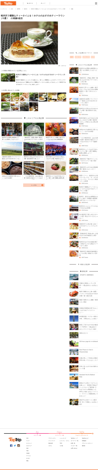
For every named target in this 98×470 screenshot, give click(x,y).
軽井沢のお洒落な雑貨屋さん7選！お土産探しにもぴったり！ (88, 70)
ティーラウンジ (86, 57)
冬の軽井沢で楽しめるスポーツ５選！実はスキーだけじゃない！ (88, 216)
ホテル (50, 445)
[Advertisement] (20, 32)
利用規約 (84, 440)
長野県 (18, 9)
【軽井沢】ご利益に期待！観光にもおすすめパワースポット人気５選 (88, 79)
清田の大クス (83, 333)
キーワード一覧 (74, 440)
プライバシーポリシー (87, 443)
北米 (27, 448)
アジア (27, 440)
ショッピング (63, 438)
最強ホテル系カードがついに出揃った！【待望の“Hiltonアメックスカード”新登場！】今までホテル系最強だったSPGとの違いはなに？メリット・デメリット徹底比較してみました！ (88, 389)
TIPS (61, 443)
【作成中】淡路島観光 (86, 275)
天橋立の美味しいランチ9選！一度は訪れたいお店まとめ (88, 285)
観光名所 (51, 443)
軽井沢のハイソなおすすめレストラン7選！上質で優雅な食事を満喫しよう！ (88, 151)
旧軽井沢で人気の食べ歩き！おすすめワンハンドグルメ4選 (88, 226)
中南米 (27, 453)
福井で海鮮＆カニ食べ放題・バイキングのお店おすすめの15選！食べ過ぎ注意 (88, 294)
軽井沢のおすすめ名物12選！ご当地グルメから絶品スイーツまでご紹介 (88, 243)
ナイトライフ (52, 440)
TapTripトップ (74, 438)
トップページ (3, 9)
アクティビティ (52, 438)
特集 (27, 460)
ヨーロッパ (29, 443)
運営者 (83, 445)
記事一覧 (30, 3)
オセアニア (29, 445)
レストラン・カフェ (64, 440)
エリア (43, 3)
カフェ (92, 57)
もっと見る (34, 185)
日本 (12, 9)
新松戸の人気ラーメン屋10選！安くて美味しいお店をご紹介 (88, 402)
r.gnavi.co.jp (63, 65)
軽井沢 (25, 9)
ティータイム (78, 57)
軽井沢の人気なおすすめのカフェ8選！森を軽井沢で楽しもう (88, 110)
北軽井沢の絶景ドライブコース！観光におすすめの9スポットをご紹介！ (88, 100)
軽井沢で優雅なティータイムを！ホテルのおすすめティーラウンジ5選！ (49, 9)
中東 (27, 450)
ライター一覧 (74, 445)
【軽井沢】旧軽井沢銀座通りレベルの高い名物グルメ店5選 (88, 253)
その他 (61, 445)
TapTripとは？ (85, 438)
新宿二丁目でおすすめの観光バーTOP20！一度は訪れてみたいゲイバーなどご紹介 (88, 327)
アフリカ (28, 455)
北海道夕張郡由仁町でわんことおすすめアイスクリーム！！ (88, 310)
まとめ (27, 458)
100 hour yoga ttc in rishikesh (88, 341)
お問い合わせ (74, 448)
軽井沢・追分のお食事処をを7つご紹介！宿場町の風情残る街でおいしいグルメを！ (88, 198)
